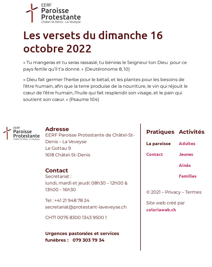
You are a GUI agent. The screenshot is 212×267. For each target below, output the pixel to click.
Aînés (185, 165)
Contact (154, 154)
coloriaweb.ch (161, 209)
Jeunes (186, 154)
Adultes (187, 143)
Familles (188, 176)
